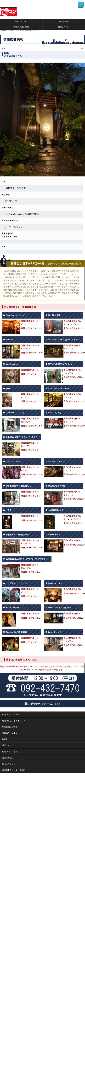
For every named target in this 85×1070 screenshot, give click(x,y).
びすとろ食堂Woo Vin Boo (60, 364)
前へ (4, 48)
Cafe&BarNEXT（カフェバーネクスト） (23, 437)
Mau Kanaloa (12, 364)
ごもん (8, 510)
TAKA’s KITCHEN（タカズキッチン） (64, 340)
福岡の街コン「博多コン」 (13, 714)
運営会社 (6, 745)
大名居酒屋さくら (56, 510)
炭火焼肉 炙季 (54, 315)
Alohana (9, 340)
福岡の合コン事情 (21, 27)
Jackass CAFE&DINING (16, 632)
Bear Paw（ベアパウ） (16, 315)
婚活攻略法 (64, 21)
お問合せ (6, 739)
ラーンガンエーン (13, 461)
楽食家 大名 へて (55, 534)
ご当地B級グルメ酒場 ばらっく (19, 486)
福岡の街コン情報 (9, 751)
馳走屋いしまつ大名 (57, 486)
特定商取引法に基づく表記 (13, 770)
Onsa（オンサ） (55, 583)
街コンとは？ (8, 758)
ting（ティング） (55, 632)
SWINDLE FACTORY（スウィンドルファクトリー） (28, 559)
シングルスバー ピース (16, 583)
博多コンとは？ (21, 21)
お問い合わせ (64, 27)
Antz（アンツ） (55, 413)
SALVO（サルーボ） (57, 461)
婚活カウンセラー (9, 764)
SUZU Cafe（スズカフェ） (60, 608)
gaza (8, 388)
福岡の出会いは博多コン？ (13, 721)
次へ (81, 48)
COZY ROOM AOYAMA (58, 388)
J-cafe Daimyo (12, 608)
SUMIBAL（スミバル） (16, 413)
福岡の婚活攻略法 (9, 727)
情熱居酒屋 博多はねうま (17, 534)
